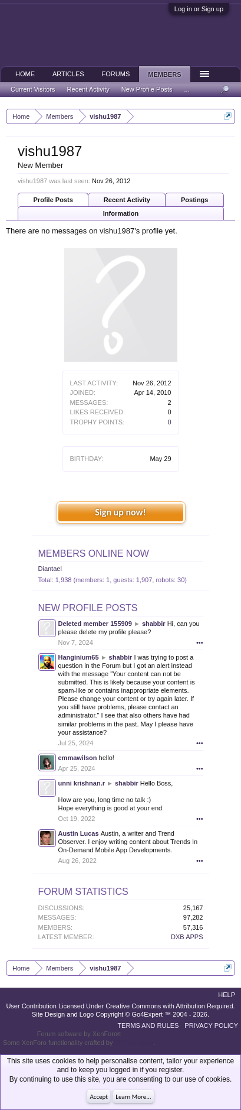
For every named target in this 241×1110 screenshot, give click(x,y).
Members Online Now (93, 553)
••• (199, 642)
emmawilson (77, 757)
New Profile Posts (88, 608)
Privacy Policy (211, 1025)
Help (226, 994)
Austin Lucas (78, 833)
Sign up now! (120, 512)
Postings (194, 199)
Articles (68, 73)
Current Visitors (33, 89)
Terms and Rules (148, 1025)
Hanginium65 (78, 657)
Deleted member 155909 (95, 623)
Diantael (50, 568)
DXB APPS (187, 936)
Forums (116, 73)
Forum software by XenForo (79, 1033)
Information (121, 213)
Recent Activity (127, 199)
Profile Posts (53, 199)
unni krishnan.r (81, 783)
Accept (99, 1097)
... (187, 89)
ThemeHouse (133, 1042)
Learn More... (133, 1097)
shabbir (154, 623)
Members (164, 74)
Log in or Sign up (198, 8)
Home (25, 73)
